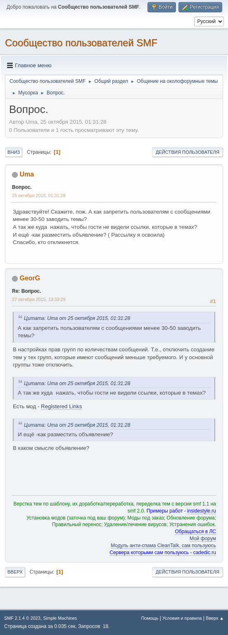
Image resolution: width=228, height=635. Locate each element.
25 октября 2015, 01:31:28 (38, 195)
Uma (26, 174)
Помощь (150, 618)
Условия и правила (182, 618)
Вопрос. (22, 187)
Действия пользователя (187, 152)
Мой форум (203, 538)
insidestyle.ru (201, 511)
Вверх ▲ (215, 618)
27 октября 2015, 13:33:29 (38, 299)
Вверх (15, 571)
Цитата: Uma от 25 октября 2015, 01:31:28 (77, 318)
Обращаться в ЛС (195, 531)
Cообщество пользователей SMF (81, 42)
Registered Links (61, 406)
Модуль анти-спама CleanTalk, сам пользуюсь (163, 545)
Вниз (13, 152)
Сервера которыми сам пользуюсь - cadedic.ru (162, 552)
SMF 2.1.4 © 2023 (22, 618)
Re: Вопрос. (26, 291)
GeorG (29, 278)
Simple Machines (60, 618)
